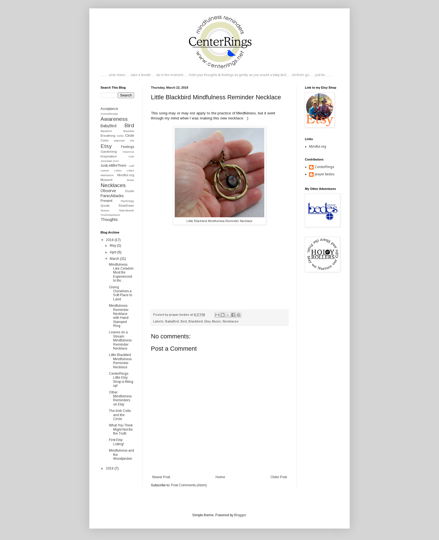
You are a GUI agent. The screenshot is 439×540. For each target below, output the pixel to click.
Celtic (120, 135)
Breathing (108, 135)
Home (220, 477)
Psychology (127, 200)
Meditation (107, 175)
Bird (184, 321)
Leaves (105, 170)
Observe (108, 190)
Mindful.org (125, 175)
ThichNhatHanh (110, 214)
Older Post (278, 477)
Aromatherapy (109, 113)
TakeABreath (126, 210)
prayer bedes (324, 174)
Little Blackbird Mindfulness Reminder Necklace (219, 221)
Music (216, 321)
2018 (110, 240)
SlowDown (126, 205)
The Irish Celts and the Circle (120, 415)
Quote (105, 205)
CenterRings (324, 167)
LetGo (118, 170)
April (113, 252)
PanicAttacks (112, 196)
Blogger (240, 515)
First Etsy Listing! (116, 442)
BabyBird (172, 321)
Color (105, 140)
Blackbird (195, 321)
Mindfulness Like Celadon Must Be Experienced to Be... (121, 273)
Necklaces (231, 321)
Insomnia (128, 151)
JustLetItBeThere (113, 166)
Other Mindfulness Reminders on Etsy (120, 398)
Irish (131, 156)
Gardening (109, 151)
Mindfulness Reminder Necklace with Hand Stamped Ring (119, 316)
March (115, 259)
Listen (130, 170)
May (113, 245)
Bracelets (128, 131)
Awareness (114, 119)
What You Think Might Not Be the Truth (121, 429)
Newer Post (161, 477)
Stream (105, 210)
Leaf (131, 165)
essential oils (124, 140)
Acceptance (109, 109)
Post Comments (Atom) (189, 485)
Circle (129, 136)
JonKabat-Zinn (110, 160)
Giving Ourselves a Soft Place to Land (120, 293)
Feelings (127, 147)
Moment (106, 179)
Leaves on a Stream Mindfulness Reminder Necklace (120, 340)
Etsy (207, 321)
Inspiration (109, 156)
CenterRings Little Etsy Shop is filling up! (121, 380)
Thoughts (109, 219)
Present (106, 201)
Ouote (129, 191)
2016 (110, 468)
